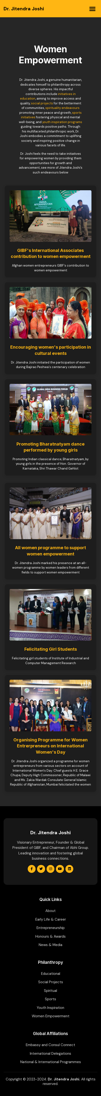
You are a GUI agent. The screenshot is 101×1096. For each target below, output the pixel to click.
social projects (42, 103)
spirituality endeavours (62, 108)
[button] (92, 9)
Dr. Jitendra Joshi (24, 9)
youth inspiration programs (62, 122)
